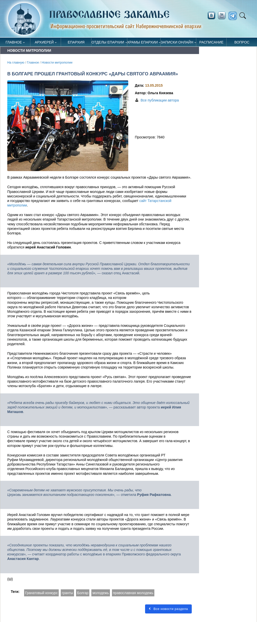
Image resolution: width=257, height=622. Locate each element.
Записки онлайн (177, 42)
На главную (15, 62)
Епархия (76, 42)
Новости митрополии (57, 62)
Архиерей (44, 42)
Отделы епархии (107, 42)
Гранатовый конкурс (41, 593)
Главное (14, 42)
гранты (67, 593)
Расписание (211, 42)
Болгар (82, 593)
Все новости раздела (166, 609)
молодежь (100, 593)
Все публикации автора (160, 100)
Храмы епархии (142, 42)
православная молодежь (133, 593)
